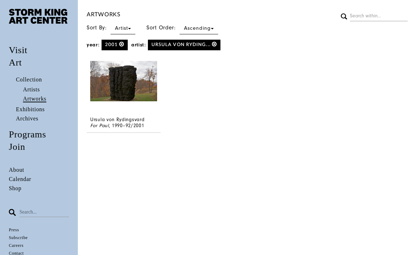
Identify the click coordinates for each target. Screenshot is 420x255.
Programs (27, 134)
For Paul (99, 126)
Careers (16, 245)
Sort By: (111, 27)
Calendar (20, 179)
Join (17, 147)
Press (14, 229)
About (16, 170)
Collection (29, 79)
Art (15, 62)
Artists (31, 89)
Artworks (34, 99)
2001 (115, 44)
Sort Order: (182, 27)
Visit (18, 50)
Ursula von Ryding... (184, 44)
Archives (27, 118)
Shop (15, 188)
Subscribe (18, 237)
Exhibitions (30, 109)
